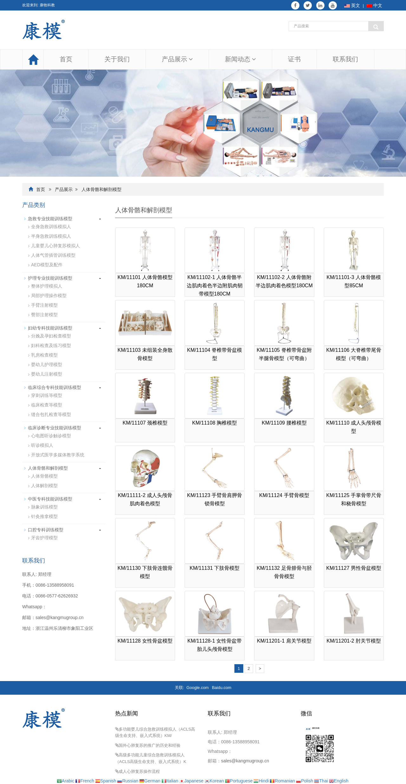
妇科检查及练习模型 (51, 345)
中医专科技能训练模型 (50, 498)
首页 (66, 59)
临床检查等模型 (46, 404)
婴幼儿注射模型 (46, 374)
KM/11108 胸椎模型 (214, 423)
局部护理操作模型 (49, 295)
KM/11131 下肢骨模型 (214, 568)
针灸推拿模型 (44, 516)
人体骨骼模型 (44, 476)
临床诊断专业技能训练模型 (54, 427)
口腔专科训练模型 (45, 529)
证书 (294, 59)
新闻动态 (240, 59)
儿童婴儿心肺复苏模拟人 (55, 245)
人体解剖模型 (44, 485)
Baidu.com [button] (221, 687)
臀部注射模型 (44, 314)
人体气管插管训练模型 (53, 255)
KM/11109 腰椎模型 (284, 423)
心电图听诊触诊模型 (51, 435)
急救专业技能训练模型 (50, 218)
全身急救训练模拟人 (51, 226)
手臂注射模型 (44, 305)
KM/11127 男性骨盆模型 (353, 568)
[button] (191, 59)
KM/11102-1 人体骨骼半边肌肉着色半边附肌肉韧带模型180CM (215, 286)
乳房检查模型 (44, 355)
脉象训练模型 (44, 506)
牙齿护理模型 (44, 537)
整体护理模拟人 (46, 286)
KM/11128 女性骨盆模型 (144, 641)
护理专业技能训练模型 (50, 278)
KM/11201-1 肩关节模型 (284, 641)
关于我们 (117, 59)
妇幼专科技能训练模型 (50, 328)
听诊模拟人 (42, 445)
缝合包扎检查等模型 (51, 414)
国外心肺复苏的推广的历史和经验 (149, 745)
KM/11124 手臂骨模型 (284, 495)
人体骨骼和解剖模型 (101, 189)
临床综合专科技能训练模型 (54, 387)
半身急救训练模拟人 (51, 236)
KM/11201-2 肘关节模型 (354, 641)
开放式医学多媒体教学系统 (57, 454)
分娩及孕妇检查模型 (51, 335)
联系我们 (345, 59)
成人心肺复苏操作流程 (139, 771)
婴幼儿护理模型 (46, 364)
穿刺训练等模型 (46, 395)
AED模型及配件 (46, 264)
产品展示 (177, 59)
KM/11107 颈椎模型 (144, 423)
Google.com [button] (198, 687)
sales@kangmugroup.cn (59, 617)
